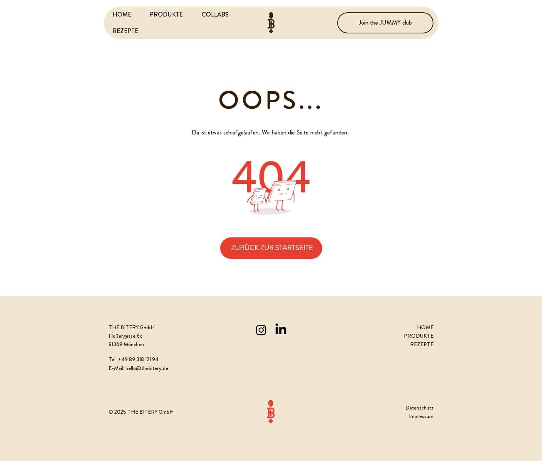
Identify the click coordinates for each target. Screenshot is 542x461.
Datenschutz (419, 407)
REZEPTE (421, 344)
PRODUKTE (418, 336)
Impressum (421, 416)
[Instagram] (261, 330)
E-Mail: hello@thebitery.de (138, 368)
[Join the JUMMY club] (385, 23)
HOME (425, 327)
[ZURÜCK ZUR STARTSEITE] (271, 248)
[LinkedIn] (281, 330)
